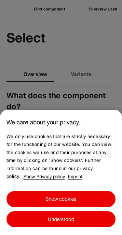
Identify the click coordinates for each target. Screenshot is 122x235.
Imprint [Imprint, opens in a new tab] (75, 187)
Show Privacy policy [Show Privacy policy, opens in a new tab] (44, 187)
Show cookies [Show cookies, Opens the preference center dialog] (61, 210)
